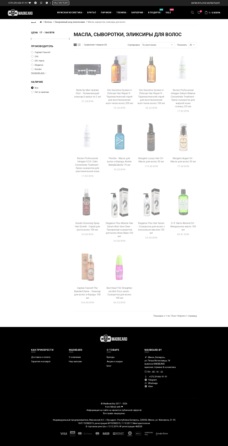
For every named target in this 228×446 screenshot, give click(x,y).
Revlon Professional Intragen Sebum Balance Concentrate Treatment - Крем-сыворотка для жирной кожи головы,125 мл (183, 98)
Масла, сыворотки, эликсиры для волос (106, 22)
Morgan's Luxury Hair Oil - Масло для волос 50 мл (151, 160)
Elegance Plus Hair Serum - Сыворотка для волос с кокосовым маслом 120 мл (151, 228)
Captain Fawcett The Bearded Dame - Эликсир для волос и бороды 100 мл (87, 293)
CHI (34, 56)
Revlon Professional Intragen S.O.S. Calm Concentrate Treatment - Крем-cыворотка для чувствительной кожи (87, 165)
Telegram (151, 380)
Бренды (111, 357)
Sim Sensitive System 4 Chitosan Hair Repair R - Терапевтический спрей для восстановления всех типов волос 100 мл (151, 97)
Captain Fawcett (40, 52)
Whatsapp (151, 383)
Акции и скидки (115, 361)
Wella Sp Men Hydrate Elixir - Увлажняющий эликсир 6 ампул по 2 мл (87, 93)
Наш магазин (75, 361)
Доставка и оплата (40, 357)
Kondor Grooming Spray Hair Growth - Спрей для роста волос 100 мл (87, 226)
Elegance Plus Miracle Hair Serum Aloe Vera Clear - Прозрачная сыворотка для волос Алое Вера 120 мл (119, 230)
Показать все (39, 73)
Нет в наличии (40, 92)
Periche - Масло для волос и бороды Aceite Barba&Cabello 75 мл (119, 161)
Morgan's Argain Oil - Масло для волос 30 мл (183, 160)
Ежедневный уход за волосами (70, 22)
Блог (109, 366)
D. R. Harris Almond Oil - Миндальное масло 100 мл (183, 226)
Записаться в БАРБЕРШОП (205, 3)
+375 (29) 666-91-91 (18, 3)
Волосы (48, 22)
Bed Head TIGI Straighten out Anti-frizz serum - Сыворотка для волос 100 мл (119, 293)
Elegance (37, 65)
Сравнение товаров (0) (95, 44)
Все (34, 88)
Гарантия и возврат (41, 361)
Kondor (36, 69)
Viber (149, 386)
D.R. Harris (37, 60)
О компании (75, 357)
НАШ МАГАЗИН (60, 3)
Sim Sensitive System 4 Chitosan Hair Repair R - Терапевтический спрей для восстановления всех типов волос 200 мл (119, 97)
